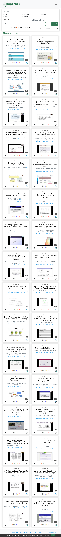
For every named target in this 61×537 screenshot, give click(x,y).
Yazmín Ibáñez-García (38, 46)
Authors (25, 16)
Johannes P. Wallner (48, 384)
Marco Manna (44, 290)
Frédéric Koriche (48, 75)
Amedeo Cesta (49, 170)
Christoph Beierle (22, 262)
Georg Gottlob (37, 290)
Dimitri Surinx (22, 506)
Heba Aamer (7, 506)
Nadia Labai (7, 291)
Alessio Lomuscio (50, 140)
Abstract (6, 16)
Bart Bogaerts (14, 506)
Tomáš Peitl (17, 45)
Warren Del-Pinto (48, 475)
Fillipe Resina (10, 198)
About (14, 532)
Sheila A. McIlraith (47, 200)
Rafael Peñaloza (19, 107)
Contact (19, 532)
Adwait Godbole (16, 167)
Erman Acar (11, 107)
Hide (14, 27)
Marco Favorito (20, 137)
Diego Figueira (7, 167)
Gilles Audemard (38, 75)
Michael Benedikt (10, 229)
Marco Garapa (17, 198)
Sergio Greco (18, 353)
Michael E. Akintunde (40, 138)
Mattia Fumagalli (21, 321)
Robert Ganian (10, 45)
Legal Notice (38, 532)
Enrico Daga (24, 77)
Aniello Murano (45, 263)
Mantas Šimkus (49, 231)
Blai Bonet (37, 508)
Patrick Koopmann (38, 475)
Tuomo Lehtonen (37, 384)
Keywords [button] (10, 48)
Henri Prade (53, 350)
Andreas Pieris (53, 290)
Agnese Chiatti (9, 77)
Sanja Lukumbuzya (49, 230)
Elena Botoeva (50, 138)
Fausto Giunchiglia (11, 321)
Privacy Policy (28, 532)
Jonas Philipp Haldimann (41, 445)
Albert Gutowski (44, 417)
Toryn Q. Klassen (37, 200)
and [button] (17, 138)
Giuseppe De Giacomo (10, 137)
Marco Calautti (10, 353)
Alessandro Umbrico (39, 168)
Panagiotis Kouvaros (40, 140)
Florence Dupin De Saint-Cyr (41, 350)
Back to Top (52, 532)
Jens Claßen (40, 322)
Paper (22, 48)
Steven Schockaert (45, 47)
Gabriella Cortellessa (50, 168)
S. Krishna (23, 167)
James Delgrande (48, 322)
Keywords (25, 14)
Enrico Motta (16, 77)
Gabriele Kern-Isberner (11, 262)
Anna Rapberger (48, 107)
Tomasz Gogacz (40, 230)
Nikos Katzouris (11, 445)
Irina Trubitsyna (19, 355)
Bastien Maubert (51, 261)
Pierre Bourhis (19, 229)
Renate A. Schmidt (47, 476)
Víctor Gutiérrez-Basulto (50, 46)
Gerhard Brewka (16, 263)
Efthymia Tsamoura (18, 230)
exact (43, 14)
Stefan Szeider (19, 47)
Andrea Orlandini (41, 170)
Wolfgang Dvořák (38, 107)
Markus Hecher (16, 414)
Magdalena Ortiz (40, 231)
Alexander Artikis (20, 445)
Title (5, 14)
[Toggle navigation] (55, 4)
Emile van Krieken (10, 383)
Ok (53, 535)
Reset (48, 24)
